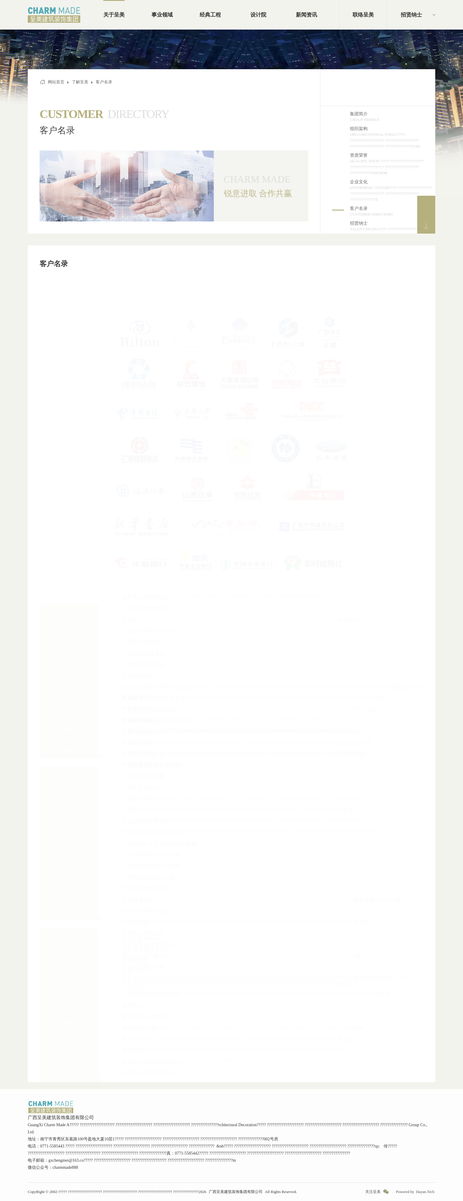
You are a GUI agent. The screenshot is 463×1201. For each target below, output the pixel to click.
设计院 (258, 15)
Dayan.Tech (425, 1191)
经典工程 (210, 15)
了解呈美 (80, 82)
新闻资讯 (306, 15)
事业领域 (162, 15)
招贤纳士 (411, 15)
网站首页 (56, 82)
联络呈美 (363, 15)
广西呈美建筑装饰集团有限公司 (236, 1191)
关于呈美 (114, 15)
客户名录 (104, 82)
